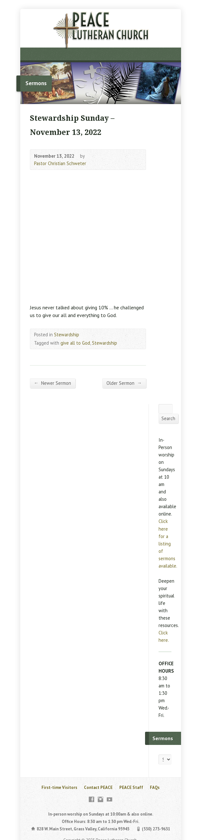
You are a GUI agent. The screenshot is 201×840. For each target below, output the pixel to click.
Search (168, 418)
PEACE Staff (131, 787)
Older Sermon (124, 383)
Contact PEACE (98, 787)
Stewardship (66, 335)
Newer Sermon (52, 383)
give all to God (75, 343)
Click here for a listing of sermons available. (168, 543)
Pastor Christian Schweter (60, 163)
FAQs (155, 787)
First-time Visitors (59, 787)
